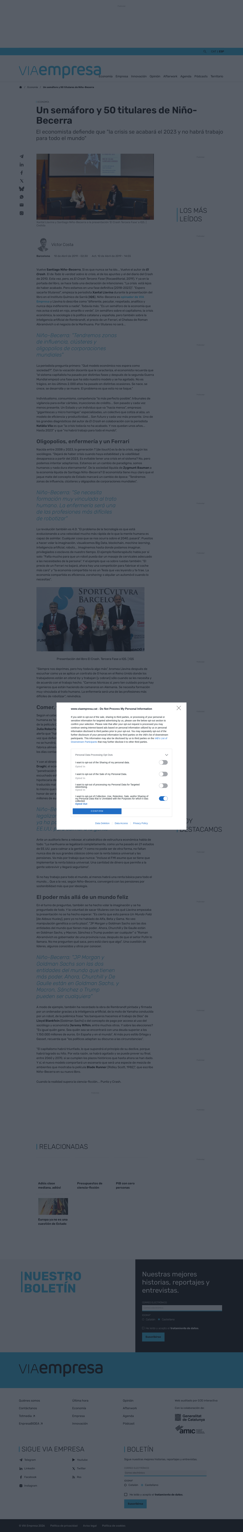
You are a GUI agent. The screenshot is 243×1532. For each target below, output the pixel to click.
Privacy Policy (140, 823)
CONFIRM (97, 811)
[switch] (163, 762)
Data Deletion (102, 823)
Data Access (121, 823)
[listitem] (121, 755)
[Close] (180, 709)
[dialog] (121, 766)
